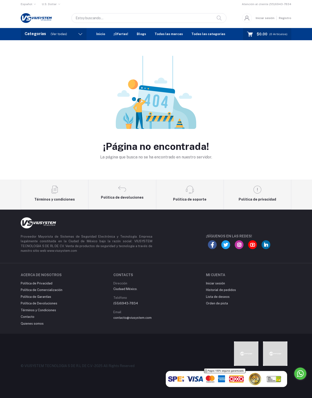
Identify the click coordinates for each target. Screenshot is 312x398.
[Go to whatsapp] (300, 374)
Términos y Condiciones (38, 310)
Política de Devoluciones (39, 303)
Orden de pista (217, 303)
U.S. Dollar (49, 4)
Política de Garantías (36, 297)
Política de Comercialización (41, 290)
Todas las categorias (208, 34)
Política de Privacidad (36, 283)
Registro (285, 18)
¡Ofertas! (121, 34)
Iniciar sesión (265, 18)
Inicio (100, 34)
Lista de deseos (218, 297)
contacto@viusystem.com (132, 318)
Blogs (141, 34)
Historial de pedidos (221, 290)
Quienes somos (32, 323)
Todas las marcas (169, 34)
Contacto (27, 317)
